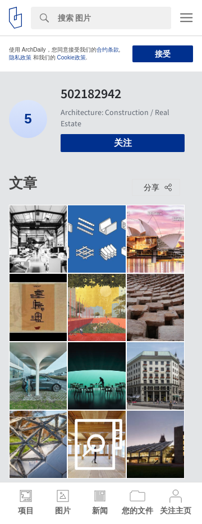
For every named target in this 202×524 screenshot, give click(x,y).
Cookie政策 (71, 57)
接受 (163, 53)
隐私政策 (20, 57)
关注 (123, 143)
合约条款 (108, 50)
